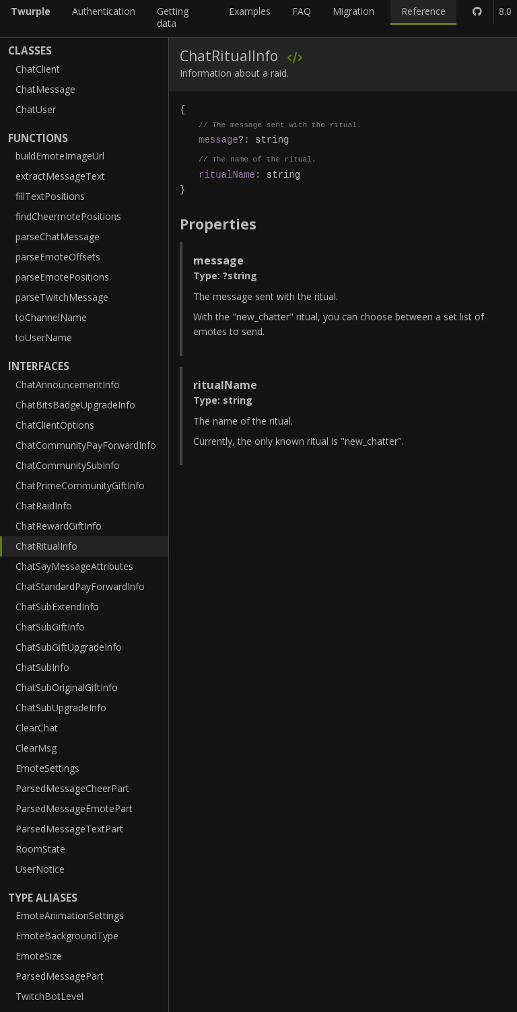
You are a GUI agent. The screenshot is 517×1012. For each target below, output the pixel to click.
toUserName (43, 337)
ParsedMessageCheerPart (72, 788)
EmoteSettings (47, 768)
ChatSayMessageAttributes (74, 566)
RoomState (40, 848)
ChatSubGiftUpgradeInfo (68, 647)
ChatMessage (45, 89)
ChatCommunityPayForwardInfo (85, 445)
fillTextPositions (50, 196)
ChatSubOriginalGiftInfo (66, 687)
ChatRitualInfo (46, 546)
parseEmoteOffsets (57, 256)
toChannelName (51, 317)
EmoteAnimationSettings (69, 915)
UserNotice (40, 869)
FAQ (301, 11)
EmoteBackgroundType (66, 935)
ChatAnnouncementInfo (67, 384)
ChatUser (35, 109)
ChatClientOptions (54, 425)
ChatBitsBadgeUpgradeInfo (75, 404)
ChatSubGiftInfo (50, 626)
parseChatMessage (57, 236)
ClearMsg (36, 748)
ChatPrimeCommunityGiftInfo (80, 485)
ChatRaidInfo (43, 505)
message (218, 139)
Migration (353, 11)
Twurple (30, 11)
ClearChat (36, 727)
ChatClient (37, 69)
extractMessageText (60, 176)
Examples (250, 11)
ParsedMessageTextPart (69, 828)
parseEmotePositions (62, 276)
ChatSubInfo (42, 667)
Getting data (172, 17)
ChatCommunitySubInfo (67, 465)
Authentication (103, 11)
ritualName (227, 174)
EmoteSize (38, 955)
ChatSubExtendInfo (57, 606)
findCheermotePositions (68, 216)
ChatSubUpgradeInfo (60, 707)
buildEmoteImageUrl (59, 155)
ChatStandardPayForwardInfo (80, 586)
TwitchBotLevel (49, 996)
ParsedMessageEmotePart (74, 808)
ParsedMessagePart (59, 976)
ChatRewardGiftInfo (58, 525)
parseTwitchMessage (61, 297)
